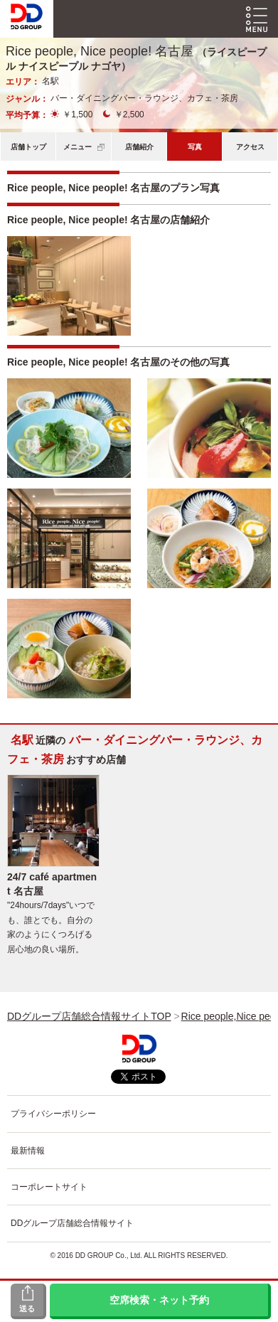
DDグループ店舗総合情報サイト (72, 1223)
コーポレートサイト (49, 1187)
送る (27, 1308)
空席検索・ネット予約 (159, 1300)
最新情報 (28, 1151)
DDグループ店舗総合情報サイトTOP (89, 1016)
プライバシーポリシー (53, 1114)
